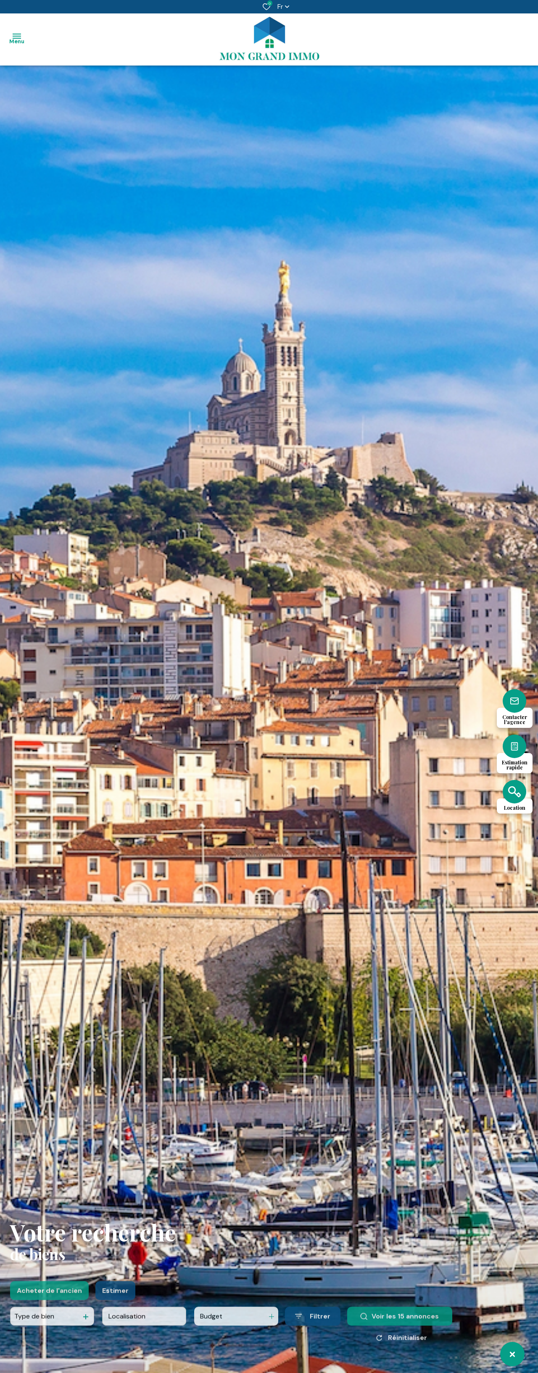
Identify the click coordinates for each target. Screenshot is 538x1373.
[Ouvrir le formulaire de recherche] (312, 1334)
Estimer (115, 1308)
